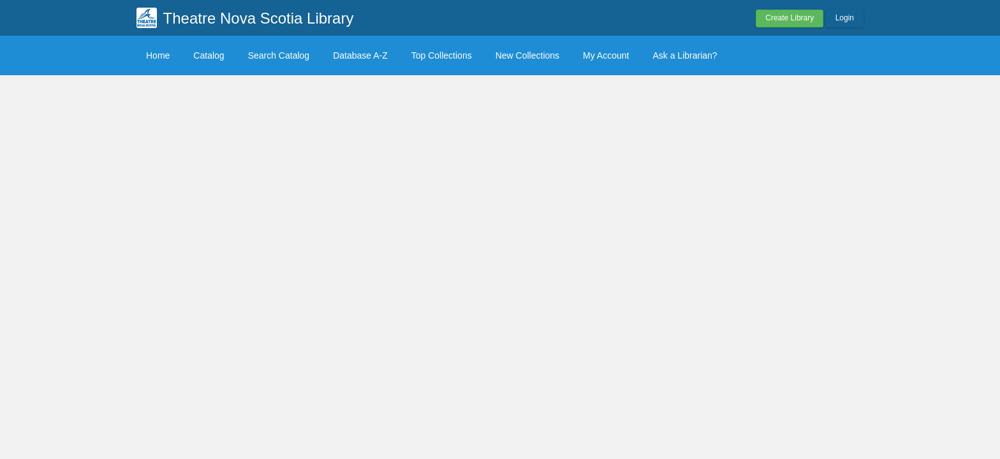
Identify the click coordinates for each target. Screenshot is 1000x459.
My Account (606, 55)
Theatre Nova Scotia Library (258, 18)
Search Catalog (279, 55)
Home (158, 55)
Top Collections (441, 55)
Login (844, 17)
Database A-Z (360, 55)
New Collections (527, 55)
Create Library (789, 17)
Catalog (208, 55)
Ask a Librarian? (684, 55)
